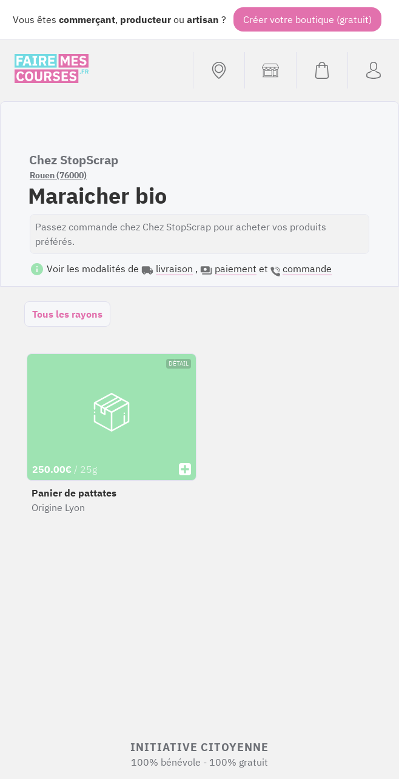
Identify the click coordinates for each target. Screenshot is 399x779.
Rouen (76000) (58, 175)
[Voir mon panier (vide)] (321, 70)
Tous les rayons (67, 314)
